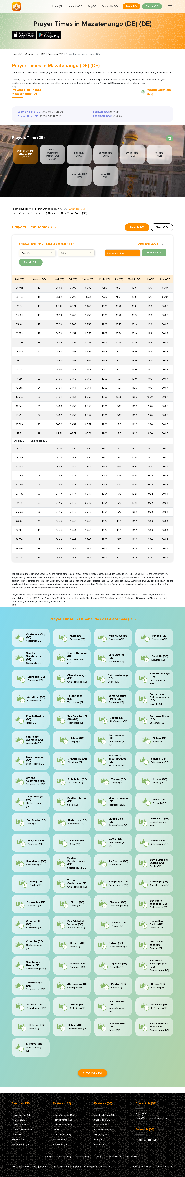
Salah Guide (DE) (102, 1120)
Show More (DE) (92, 1073)
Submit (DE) (30, 262)
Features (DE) (64, 1156)
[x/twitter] (154, 1140)
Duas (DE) (17, 1134)
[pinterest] (145, 1140)
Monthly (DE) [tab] (137, 227)
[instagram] (140, 1140)
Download (154, 253)
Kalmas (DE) (59, 1139)
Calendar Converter (104, 1130)
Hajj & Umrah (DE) (102, 1125)
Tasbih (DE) (58, 1130)
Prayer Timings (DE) (21, 1115)
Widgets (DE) (100, 1134)
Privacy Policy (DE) (142, 1166)
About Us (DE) (75, 6)
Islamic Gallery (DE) (62, 1125)
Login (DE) (131, 6)
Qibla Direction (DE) (21, 1125)
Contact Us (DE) (110, 6)
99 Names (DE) (60, 1144)
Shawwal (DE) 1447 (31, 243)
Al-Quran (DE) (18, 1120)
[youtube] (149, 1140)
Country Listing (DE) (35, 54)
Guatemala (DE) (55, 54)
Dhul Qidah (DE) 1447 (60, 243)
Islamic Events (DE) (62, 1120)
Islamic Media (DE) (62, 1134)
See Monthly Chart (122, 253)
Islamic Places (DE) (21, 1144)
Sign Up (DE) (152, 6)
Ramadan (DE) (19, 1139)
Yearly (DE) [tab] (162, 227)
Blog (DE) (92, 6)
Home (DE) (57, 6)
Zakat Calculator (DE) (104, 1115)
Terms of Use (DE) (163, 1166)
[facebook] (136, 1140)
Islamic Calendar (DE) (63, 1115)
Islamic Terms (101, 1144)
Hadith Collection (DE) (23, 1130)
